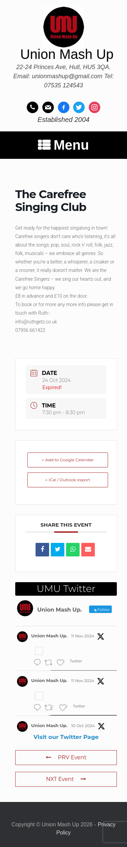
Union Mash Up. (49, 635)
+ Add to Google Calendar (68, 459)
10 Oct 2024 (83, 725)
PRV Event (66, 757)
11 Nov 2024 (82, 635)
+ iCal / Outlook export (67, 479)
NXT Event (66, 779)
